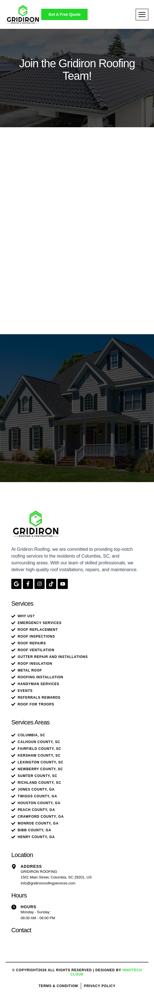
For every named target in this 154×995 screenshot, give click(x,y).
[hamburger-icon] (142, 14)
